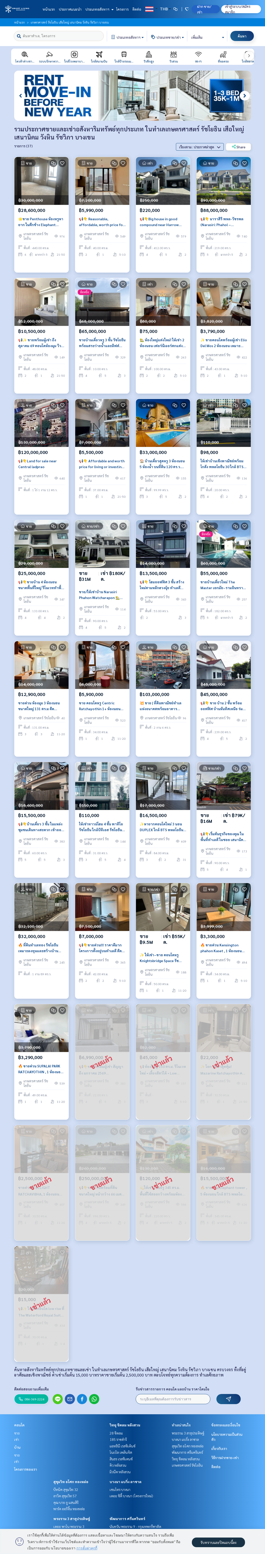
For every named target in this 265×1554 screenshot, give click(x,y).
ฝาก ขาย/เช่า (204, 9)
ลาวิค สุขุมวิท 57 (65, 1495)
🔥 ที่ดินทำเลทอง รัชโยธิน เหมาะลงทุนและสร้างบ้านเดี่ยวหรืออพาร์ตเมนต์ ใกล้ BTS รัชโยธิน (38, 949)
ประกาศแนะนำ (70, 9)
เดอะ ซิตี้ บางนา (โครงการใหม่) (131, 1495)
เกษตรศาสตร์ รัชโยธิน (187, 1465)
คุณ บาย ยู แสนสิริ (65, 1502)
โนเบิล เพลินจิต (121, 1452)
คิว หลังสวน (118, 1465)
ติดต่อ (136, 9)
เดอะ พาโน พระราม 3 (68, 1526)
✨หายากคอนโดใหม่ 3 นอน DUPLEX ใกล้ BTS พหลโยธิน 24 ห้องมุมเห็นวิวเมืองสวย (161, 828)
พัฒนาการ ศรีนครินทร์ (127, 1518)
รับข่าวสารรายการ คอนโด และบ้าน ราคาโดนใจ (172, 1389)
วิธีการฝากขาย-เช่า (225, 1457)
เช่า (16, 1439)
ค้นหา (242, 36)
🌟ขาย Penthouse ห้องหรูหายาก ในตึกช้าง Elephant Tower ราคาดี (40, 222)
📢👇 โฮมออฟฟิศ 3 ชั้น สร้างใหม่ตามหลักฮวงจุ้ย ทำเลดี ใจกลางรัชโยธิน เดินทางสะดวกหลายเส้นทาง (162, 586)
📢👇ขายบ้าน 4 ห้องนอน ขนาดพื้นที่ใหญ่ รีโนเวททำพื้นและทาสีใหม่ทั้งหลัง (41, 586)
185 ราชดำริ (118, 1439)
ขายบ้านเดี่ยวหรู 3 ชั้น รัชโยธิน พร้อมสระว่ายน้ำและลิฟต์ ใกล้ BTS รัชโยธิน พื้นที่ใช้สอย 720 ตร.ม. (102, 343)
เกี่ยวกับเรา (219, 1448)
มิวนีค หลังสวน (120, 1471)
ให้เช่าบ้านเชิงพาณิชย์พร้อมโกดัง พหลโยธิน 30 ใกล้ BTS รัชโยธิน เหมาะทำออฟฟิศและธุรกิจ (223, 465)
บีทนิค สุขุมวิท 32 (65, 1489)
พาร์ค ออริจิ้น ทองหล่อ (69, 1508)
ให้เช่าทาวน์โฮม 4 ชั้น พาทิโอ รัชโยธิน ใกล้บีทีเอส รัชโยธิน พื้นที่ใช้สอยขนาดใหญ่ (101, 828)
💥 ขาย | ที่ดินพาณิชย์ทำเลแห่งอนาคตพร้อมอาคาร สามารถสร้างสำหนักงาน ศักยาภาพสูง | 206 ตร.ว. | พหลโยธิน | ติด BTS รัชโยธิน (163, 707)
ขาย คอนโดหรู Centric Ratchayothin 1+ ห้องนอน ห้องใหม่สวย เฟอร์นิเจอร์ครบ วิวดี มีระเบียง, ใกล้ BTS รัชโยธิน (101, 707)
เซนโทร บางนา (120, 1489)
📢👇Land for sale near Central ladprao (37, 465)
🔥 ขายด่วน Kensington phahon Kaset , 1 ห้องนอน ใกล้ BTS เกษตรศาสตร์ (221, 949)
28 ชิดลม (116, 1433)
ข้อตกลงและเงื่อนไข (225, 1425)
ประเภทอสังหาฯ (98, 9)
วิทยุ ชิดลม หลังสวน (125, 1425)
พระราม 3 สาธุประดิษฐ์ (71, 1518)
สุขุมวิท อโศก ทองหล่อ (70, 1481)
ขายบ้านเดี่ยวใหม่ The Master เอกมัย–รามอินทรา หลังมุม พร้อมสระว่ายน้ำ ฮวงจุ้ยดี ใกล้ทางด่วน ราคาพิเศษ (222, 586)
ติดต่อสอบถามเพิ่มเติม (31, 1389)
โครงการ (122, 9)
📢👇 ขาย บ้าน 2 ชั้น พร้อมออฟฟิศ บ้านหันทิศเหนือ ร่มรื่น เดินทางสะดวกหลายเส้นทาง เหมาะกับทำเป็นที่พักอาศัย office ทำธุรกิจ (223, 707)
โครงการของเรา (25, 1469)
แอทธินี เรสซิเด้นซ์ (122, 1446)
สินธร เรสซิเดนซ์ (121, 1459)
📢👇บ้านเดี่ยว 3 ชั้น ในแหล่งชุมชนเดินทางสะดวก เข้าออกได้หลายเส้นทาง (41, 828)
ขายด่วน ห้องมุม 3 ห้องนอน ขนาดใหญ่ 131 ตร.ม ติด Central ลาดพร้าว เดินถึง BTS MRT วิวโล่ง (39, 707)
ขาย (17, 1433)
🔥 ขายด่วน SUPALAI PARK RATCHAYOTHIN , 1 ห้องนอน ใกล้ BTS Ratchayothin (40, 1070)
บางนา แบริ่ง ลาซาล (125, 1481)
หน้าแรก (49, 9)
